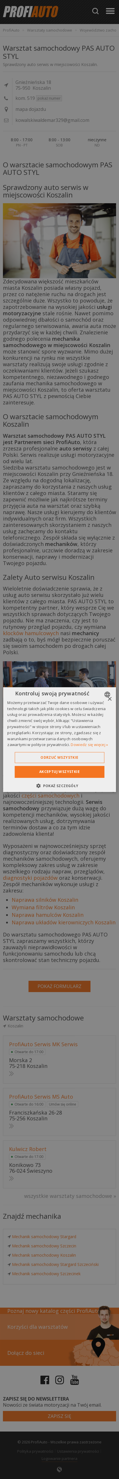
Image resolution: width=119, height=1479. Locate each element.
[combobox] (108, 694)
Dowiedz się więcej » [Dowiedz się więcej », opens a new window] (89, 744)
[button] (59, 785)
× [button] (109, 699)
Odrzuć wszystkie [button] (59, 757)
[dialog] (59, 739)
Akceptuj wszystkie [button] (59, 771)
